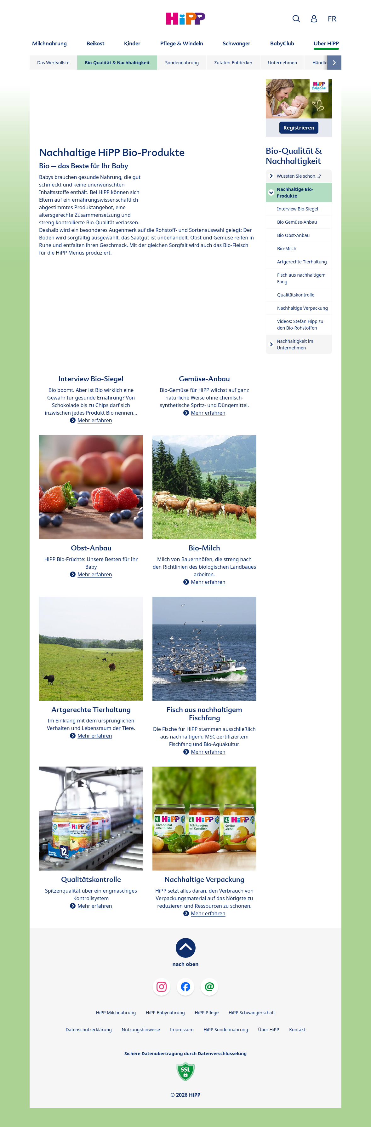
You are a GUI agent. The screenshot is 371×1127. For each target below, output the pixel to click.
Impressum (182, 1029)
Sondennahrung (182, 63)
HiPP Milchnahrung (116, 1012)
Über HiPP (268, 1029)
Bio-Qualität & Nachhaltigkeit (117, 63)
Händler (320, 63)
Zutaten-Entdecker (233, 63)
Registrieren (298, 127)
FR (332, 18)
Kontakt (297, 1029)
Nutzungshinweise (141, 1029)
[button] (296, 19)
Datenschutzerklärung (89, 1029)
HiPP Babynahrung (165, 1012)
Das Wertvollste (53, 63)
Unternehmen (282, 63)
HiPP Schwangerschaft (252, 1012)
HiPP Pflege (207, 1012)
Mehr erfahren (94, 420)
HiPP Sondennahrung (225, 1029)
